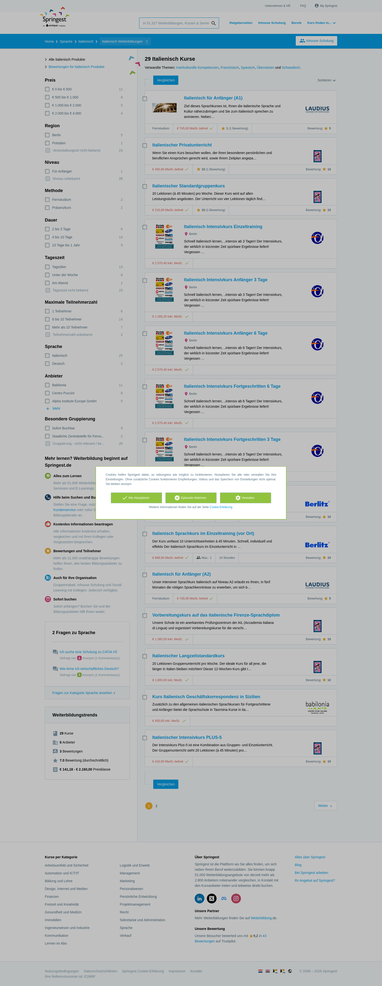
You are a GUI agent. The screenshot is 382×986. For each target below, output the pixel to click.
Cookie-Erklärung (221, 507)
